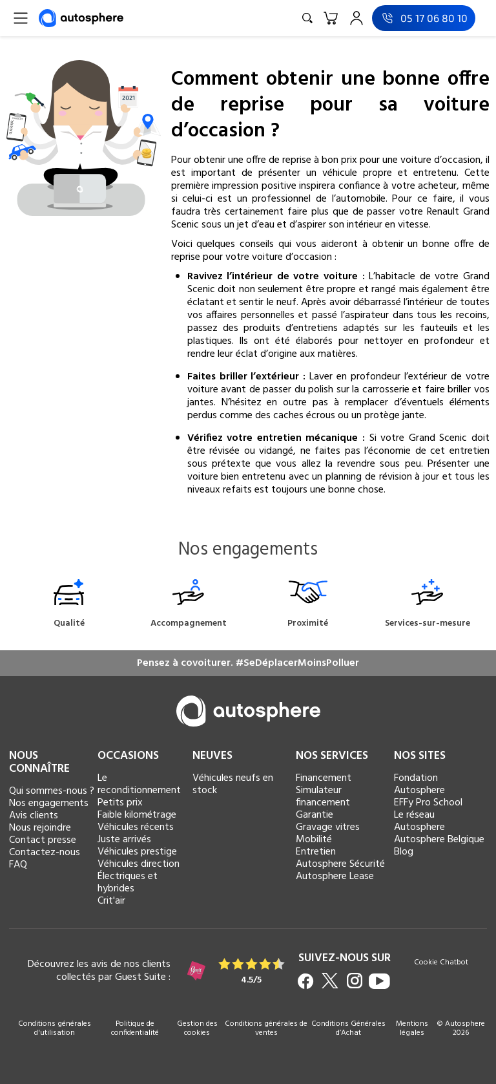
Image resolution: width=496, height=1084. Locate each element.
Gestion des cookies (197, 1028)
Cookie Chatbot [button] (441, 963)
